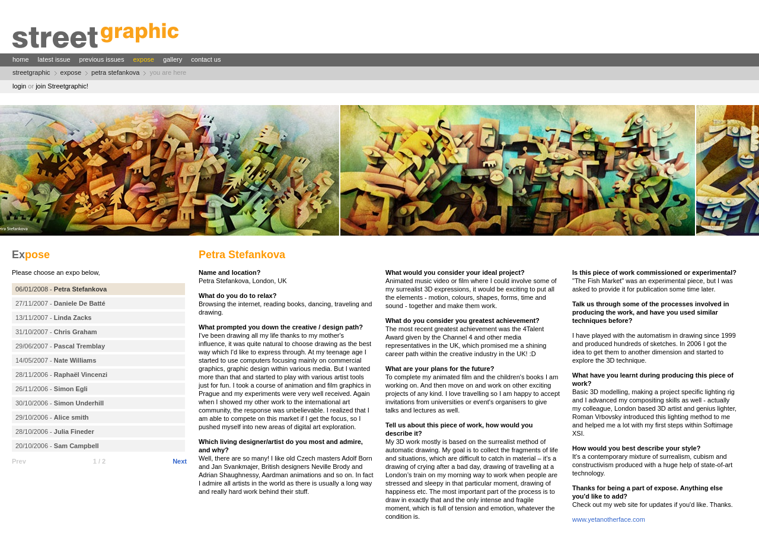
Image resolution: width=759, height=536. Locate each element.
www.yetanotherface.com (608, 519)
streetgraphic (31, 72)
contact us (206, 59)
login (19, 86)
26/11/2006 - (51, 388)
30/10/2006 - (59, 403)
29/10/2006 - (52, 417)
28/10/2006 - (54, 431)
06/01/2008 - (61, 289)
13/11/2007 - (53, 317)
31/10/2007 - (56, 331)
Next (180, 461)
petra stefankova (115, 72)
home (20, 59)
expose (143, 59)
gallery (172, 59)
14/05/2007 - (55, 360)
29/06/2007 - (60, 346)
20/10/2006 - (57, 445)
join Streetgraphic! (62, 86)
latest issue (54, 59)
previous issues (102, 59)
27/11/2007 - (60, 303)
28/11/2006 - (61, 374)
